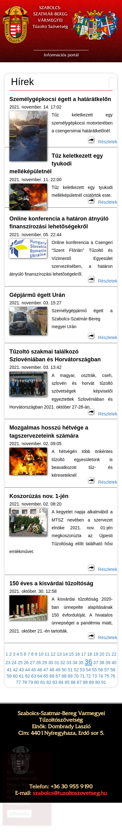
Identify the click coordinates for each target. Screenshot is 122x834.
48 (51, 669)
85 (67, 682)
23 (8, 662)
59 (9, 676)
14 (65, 654)
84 (61, 682)
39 (107, 662)
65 (45, 676)
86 (73, 682)
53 (82, 669)
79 (30, 682)
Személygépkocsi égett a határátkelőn (60, 99)
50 (64, 669)
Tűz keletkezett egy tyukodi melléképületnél (56, 164)
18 (89, 654)
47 (45, 669)
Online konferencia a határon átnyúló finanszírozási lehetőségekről (59, 223)
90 (97, 682)
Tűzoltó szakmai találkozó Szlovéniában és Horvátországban (55, 355)
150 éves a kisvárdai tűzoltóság (51, 583)
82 (48, 682)
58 (112, 669)
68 (64, 676)
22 (114, 654)
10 (40, 654)
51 (70, 669)
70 (76, 676)
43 (21, 669)
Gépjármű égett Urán (37, 295)
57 (106, 669)
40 (114, 662)
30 (50, 662)
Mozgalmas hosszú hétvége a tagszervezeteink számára (48, 432)
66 (51, 676)
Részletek (103, 141)
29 (44, 662)
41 (9, 669)
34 (75, 662)
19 (95, 654)
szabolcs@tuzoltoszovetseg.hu (70, 793)
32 (62, 662)
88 (85, 682)
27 (32, 662)
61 (21, 676)
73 (94, 676)
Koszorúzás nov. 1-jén (39, 496)
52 (76, 669)
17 (83, 654)
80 (36, 682)
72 (88, 676)
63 (33, 676)
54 (88, 669)
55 (94, 669)
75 (106, 676)
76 (112, 676)
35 (81, 662)
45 (33, 669)
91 (103, 682)
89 (91, 682)
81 (42, 682)
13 (59, 654)
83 (55, 682)
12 (53, 654)
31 (56, 662)
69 (70, 676)
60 (15, 676)
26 (26, 662)
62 (27, 676)
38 (101, 662)
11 (46, 654)
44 (27, 669)
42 (15, 669)
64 (39, 676)
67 (57, 676)
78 (24, 682)
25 (20, 662)
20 (101, 654)
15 (71, 654)
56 (100, 669)
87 (79, 682)
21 (107, 654)
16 (77, 654)
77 (18, 682)
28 (38, 662)
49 (57, 669)
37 (95, 662)
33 (68, 662)
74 (100, 676)
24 (14, 662)
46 (39, 669)
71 (82, 676)
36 (88, 662)
